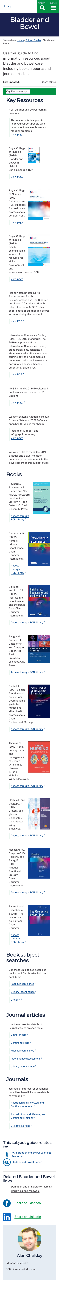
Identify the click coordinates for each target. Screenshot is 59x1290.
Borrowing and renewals (25, 1190)
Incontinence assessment (25, 1058)
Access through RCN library (17, 569)
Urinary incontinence (23, 991)
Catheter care (19, 1034)
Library (20, 40)
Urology (15, 999)
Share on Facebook (22, 1203)
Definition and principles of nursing (31, 1186)
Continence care (20, 1042)
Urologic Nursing (20, 1125)
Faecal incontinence (22, 983)
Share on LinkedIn (22, 1217)
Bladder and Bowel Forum (26, 1162)
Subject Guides (33, 40)
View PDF (16, 321)
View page (17, 134)
